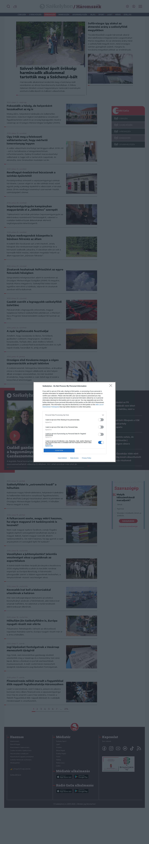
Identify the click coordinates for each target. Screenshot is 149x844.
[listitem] (74, 415)
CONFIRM (59, 450)
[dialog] (74, 422)
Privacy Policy (86, 458)
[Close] (111, 386)
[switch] (101, 419)
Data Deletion (62, 458)
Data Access (74, 458)
